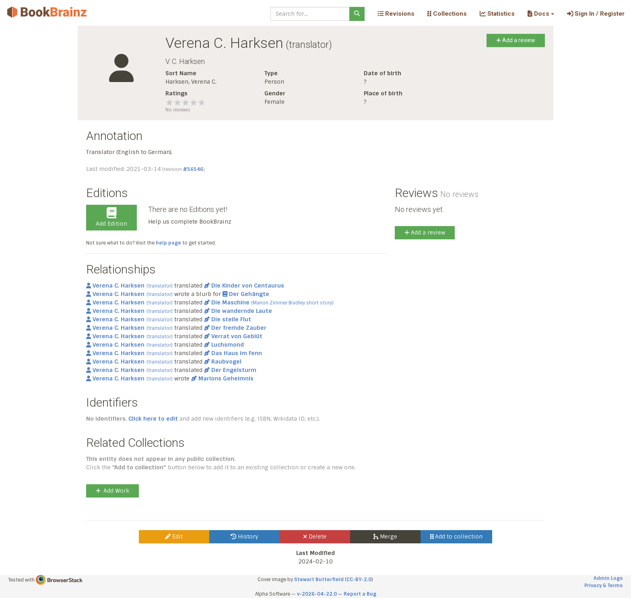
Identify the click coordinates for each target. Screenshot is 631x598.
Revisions (395, 13)
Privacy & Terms (603, 585)
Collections (447, 13)
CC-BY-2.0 (358, 579)
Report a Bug (360, 594)
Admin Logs (608, 578)
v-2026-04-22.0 (317, 594)
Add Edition (111, 217)
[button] (540, 14)
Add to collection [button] (456, 536)
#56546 (193, 169)
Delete (315, 536)
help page (168, 243)
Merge (385, 536)
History (244, 536)
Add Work (112, 490)
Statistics (497, 13)
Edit (174, 536)
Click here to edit (153, 418)
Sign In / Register (596, 13)
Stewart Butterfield (319, 579)
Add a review (515, 40)
